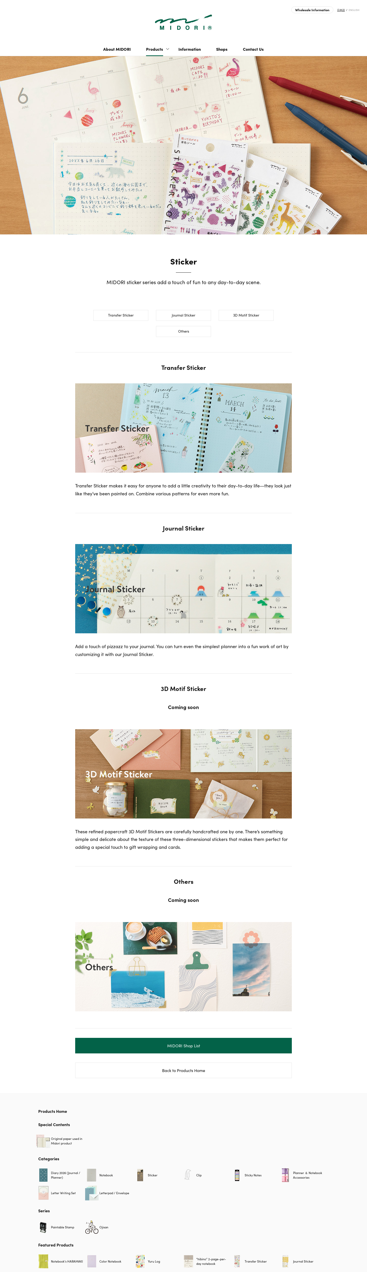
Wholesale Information (312, 9)
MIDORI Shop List (183, 1045)
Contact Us (253, 49)
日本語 (341, 10)
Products (154, 49)
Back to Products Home (183, 1070)
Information (189, 49)
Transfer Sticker (121, 315)
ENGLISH (354, 10)
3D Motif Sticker (246, 315)
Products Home (52, 1111)
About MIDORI (117, 49)
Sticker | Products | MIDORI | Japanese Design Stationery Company (183, 22)
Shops (222, 49)
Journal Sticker (183, 315)
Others (183, 331)
